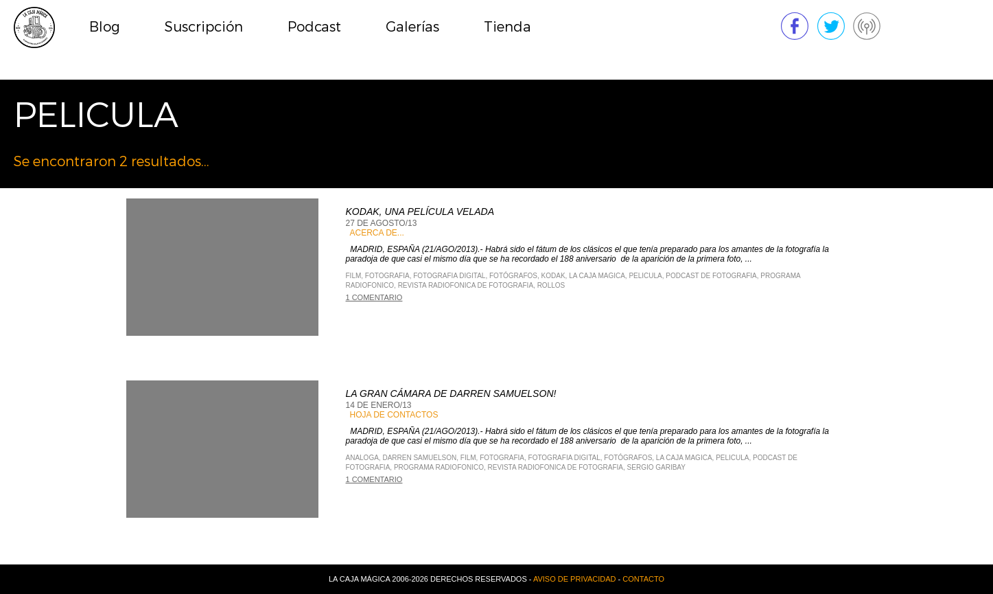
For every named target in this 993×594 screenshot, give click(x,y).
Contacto (643, 579)
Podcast (314, 27)
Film (354, 275)
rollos (551, 285)
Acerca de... (377, 233)
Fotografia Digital (449, 275)
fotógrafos (513, 275)
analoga (362, 457)
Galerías (412, 27)
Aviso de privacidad (574, 579)
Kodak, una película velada (420, 211)
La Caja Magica (597, 275)
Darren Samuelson (419, 457)
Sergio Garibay (656, 467)
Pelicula (645, 275)
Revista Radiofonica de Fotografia (465, 285)
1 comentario (374, 297)
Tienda (507, 27)
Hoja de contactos (394, 415)
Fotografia (387, 275)
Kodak (553, 275)
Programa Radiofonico (439, 467)
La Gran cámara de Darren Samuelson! (451, 393)
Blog (104, 27)
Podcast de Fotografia (711, 275)
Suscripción (204, 27)
